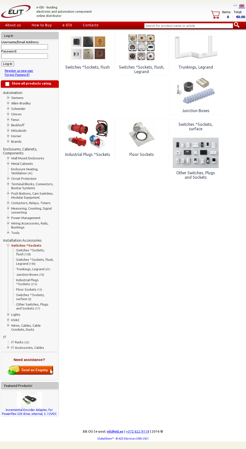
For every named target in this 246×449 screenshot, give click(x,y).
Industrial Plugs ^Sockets (27, 282)
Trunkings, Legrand (33, 269)
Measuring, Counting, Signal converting (31, 210)
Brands (16, 141)
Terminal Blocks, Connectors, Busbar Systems (32, 186)
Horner (16, 136)
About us (13, 25)
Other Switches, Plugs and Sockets (32, 306)
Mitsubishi (18, 131)
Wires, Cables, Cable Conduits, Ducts (26, 327)
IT (4, 337)
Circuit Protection (23, 178)
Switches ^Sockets (26, 245)
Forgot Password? (17, 74)
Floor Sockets (29, 289)
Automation (12, 92)
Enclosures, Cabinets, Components (20, 151)
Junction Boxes (30, 274)
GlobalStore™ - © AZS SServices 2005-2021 (123, 438)
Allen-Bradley (21, 103)
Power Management (25, 218)
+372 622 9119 (137, 431)
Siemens (17, 98)
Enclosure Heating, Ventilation (24, 171)
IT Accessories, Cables (27, 348)
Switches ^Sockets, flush (30, 252)
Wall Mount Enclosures (27, 158)
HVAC (15, 320)
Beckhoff (17, 125)
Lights (15, 314)
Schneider (18, 109)
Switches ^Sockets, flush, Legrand (35, 262)
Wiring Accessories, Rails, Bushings (29, 225)
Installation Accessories (22, 240)
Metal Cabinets (22, 164)
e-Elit (67, 25)
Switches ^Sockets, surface (30, 297)
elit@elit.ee (115, 431)
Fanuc (15, 120)
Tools (15, 233)
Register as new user (19, 70)
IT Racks (20, 342)
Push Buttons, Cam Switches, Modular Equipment (32, 195)
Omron (16, 114)
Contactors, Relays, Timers (31, 203)
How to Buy (42, 25)
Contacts (91, 25)
